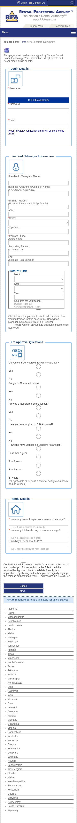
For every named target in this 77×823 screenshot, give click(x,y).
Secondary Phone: (18, 248)
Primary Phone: (17, 237)
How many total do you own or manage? (36, 530)
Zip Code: (15, 227)
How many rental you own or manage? (37, 519)
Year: (17, 293)
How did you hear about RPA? (25, 541)
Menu (5, 32)
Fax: (21, 258)
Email (12, 120)
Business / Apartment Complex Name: (29, 188)
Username (15, 88)
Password (15, 104)
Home (23, 42)
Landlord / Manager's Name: (25, 176)
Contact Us (39, 2)
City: (12, 210)
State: (12, 218)
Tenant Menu (37, 26)
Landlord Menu (63, 26)
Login (24, 2)
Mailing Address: (28, 202)
